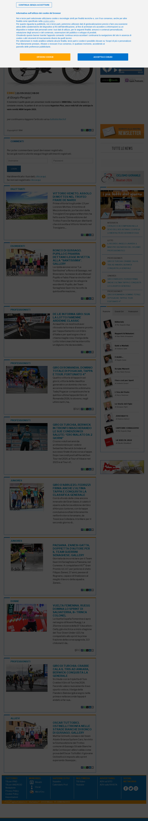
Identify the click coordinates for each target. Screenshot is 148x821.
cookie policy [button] (48, 21)
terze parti (55, 24)
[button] (34, 5)
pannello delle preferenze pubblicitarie (33, 47)
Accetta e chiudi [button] (103, 57)
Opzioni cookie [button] (45, 57)
